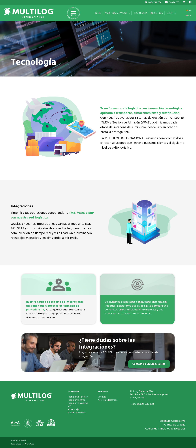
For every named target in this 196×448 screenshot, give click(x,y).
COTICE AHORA (153, 2)
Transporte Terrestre (78, 396)
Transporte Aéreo (76, 400)
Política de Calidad (174, 425)
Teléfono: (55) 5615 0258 (142, 404)
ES (188, 10)
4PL (70, 406)
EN (188, 15)
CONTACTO (172, 2)
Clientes (102, 396)
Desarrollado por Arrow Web (22, 444)
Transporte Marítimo (78, 403)
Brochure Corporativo (172, 421)
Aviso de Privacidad (18, 440)
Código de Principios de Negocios (165, 429)
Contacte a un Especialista (148, 364)
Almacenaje (73, 409)
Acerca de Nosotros (107, 400)
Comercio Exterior (77, 412)
